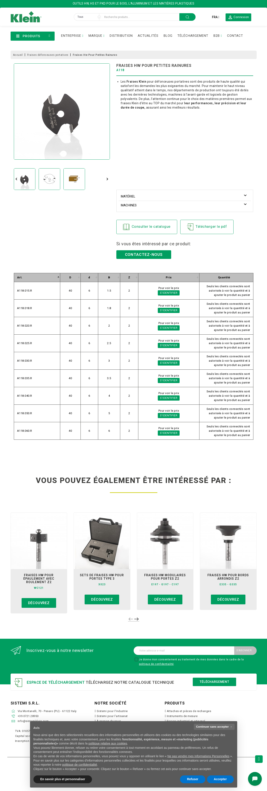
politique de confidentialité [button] (79, 764)
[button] (238, 17)
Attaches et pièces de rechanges (189, 711)
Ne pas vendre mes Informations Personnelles (198, 756)
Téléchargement (214, 682)
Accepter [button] (220, 779)
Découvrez (39, 603)
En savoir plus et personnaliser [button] (62, 779)
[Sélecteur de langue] (215, 17)
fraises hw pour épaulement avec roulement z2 (38, 578)
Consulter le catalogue (147, 227)
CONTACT (235, 36)
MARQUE (95, 36)
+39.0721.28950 (28, 716)
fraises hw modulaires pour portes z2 (165, 576)
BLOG (168, 36)
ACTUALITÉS (148, 36)
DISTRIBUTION (121, 36)
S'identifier (169, 292)
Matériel (128, 196)
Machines (129, 205)
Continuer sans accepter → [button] (214, 726)
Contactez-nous (144, 254)
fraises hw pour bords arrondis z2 (228, 576)
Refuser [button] (192, 779)
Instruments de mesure (182, 716)
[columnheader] (37, 277)
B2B (216, 36)
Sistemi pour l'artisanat (112, 716)
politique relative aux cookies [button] (107, 743)
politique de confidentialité (156, 664)
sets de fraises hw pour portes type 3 (102, 576)
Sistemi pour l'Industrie (112, 711)
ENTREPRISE (71, 36)
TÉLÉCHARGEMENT (192, 36)
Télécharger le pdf (207, 227)
